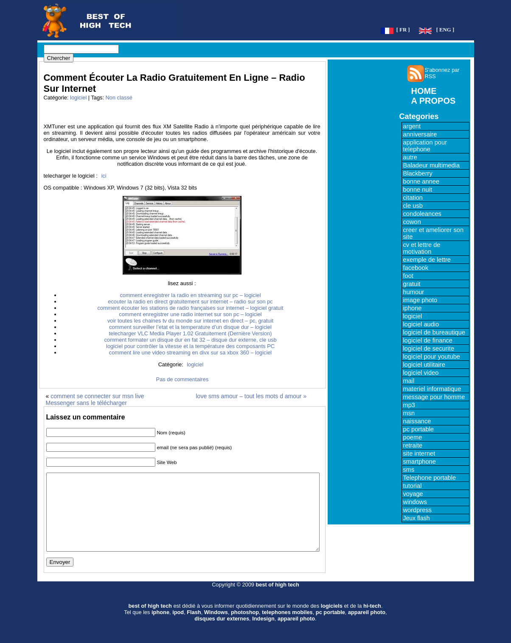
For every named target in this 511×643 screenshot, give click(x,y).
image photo (420, 300)
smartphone (419, 461)
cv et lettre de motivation (422, 248)
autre (410, 157)
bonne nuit (417, 189)
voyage (413, 493)
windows (415, 502)
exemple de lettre (427, 259)
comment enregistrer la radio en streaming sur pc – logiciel (190, 295)
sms (409, 469)
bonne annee (421, 181)
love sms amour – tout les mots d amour (249, 396)
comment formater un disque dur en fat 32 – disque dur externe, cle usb (190, 340)
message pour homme (434, 397)
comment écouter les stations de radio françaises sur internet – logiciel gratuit (190, 308)
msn (409, 413)
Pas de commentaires (182, 379)
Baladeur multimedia (431, 165)
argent (412, 126)
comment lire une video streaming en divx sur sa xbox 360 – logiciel (190, 352)
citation (413, 197)
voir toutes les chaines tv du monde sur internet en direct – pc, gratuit (190, 320)
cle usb (413, 205)
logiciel (78, 97)
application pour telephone (425, 146)
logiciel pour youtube (431, 356)
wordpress (417, 510)
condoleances (422, 213)
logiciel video (421, 372)
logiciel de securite (429, 348)
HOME (424, 91)
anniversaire (420, 134)
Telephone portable (429, 477)
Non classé (119, 97)
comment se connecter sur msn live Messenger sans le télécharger (95, 399)
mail (409, 380)
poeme (412, 437)
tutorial (412, 485)
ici (103, 176)
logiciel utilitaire (424, 364)
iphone (412, 308)
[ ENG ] (445, 30)
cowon (412, 221)
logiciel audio (421, 324)
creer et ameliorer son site (433, 233)
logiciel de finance (428, 340)
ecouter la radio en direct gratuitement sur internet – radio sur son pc (190, 301)
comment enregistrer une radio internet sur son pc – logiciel (190, 314)
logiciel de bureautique (434, 332)
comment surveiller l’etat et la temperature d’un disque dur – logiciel (190, 327)
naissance (417, 421)
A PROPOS (433, 100)
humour (413, 292)
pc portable (418, 429)
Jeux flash (416, 518)
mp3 (409, 405)
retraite (413, 445)
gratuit (412, 283)
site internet (419, 453)
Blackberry (417, 173)
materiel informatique (432, 388)
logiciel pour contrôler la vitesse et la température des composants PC (190, 346)
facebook (415, 267)
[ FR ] (403, 30)
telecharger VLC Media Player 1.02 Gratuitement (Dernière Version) (190, 333)
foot (408, 275)
